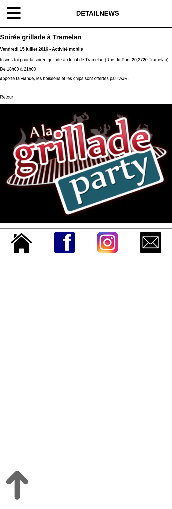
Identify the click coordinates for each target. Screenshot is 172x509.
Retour (6, 97)
